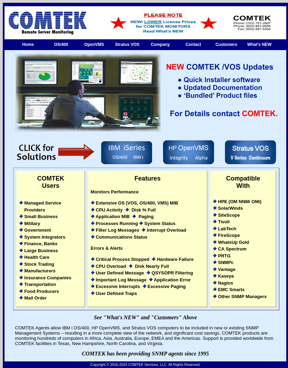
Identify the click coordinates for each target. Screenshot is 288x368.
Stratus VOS (127, 44)
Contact (193, 44)
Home (28, 44)
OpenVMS (94, 44)
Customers (226, 44)
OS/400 (61, 44)
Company (160, 44)
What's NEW (259, 44)
